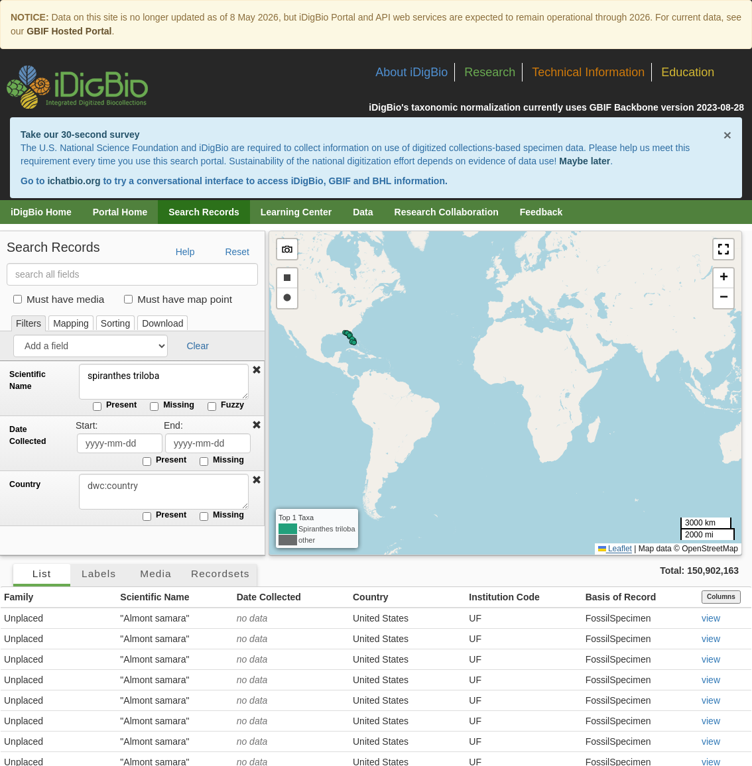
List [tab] (41, 573)
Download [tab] (162, 323)
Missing (172, 405)
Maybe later (584, 161)
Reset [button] (237, 251)
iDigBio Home (41, 212)
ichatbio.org (73, 181)
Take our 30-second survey (80, 134)
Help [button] (185, 251)
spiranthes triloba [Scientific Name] (162, 382)
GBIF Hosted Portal (69, 31)
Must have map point (178, 299)
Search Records (203, 212)
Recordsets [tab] (220, 573)
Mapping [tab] (71, 323)
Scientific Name (27, 380)
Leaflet (615, 548)
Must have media (58, 299)
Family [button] (18, 597)
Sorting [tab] (115, 323)
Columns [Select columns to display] (721, 596)
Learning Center (296, 212)
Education (687, 72)
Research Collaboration (447, 212)
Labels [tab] (99, 573)
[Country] (162, 492)
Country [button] (371, 597)
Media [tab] (155, 573)
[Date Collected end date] (208, 443)
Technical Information (588, 72)
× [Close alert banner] (727, 135)
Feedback (541, 212)
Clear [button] (197, 346)
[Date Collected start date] (119, 443)
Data (363, 212)
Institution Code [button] (504, 597)
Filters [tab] (28, 323)
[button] (256, 370)
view (711, 618)
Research (489, 72)
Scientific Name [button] (154, 597)
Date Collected (27, 435)
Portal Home (120, 212)
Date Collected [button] (269, 597)
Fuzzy (226, 405)
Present (115, 405)
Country (24, 484)
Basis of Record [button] (621, 597)
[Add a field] (90, 346)
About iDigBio (411, 72)
